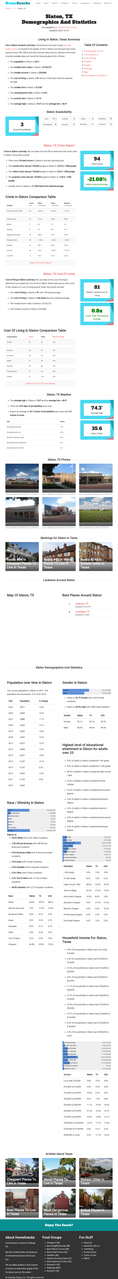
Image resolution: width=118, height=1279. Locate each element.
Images (87, 65)
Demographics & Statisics (95, 75)
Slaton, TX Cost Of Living (59, 273)
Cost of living (90, 58)
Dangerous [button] (85, 3)
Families (51, 1255)
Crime (59, 27)
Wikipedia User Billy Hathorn (20, 494)
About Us (108, 3)
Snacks (17, 3)
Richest (50, 1271)
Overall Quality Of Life (93, 51)
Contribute (88, 1249)
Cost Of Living (70, 27)
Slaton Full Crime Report (41, 262)
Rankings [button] (97, 3)
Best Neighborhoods (56, 1246)
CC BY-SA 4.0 (104, 528)
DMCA (86, 1258)
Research (51, 1264)
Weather (87, 61)
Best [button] (46, 3)
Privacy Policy (90, 1252)
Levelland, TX (82, 611)
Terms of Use (90, 1255)
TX (14, 9)
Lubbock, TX (81, 603)
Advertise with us (92, 1246)
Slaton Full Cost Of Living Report (40, 383)
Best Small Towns (55, 1252)
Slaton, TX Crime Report (59, 145)
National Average (58, 337)
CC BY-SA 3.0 (34, 494)
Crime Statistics (91, 54)
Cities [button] (38, 3)
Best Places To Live (56, 1249)
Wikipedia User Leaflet (91, 528)
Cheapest (51, 1242)
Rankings (88, 68)
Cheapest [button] (65, 3)
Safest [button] (55, 3)
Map (86, 72)
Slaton (31, 337)
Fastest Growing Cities (57, 1258)
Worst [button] (75, 3)
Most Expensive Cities (57, 1261)
